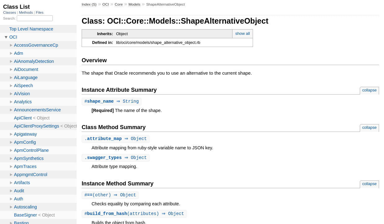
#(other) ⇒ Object (111, 196)
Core (119, 4)
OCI (105, 4)
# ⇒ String (112, 102)
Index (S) (89, 4)
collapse (369, 90)
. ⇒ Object (116, 139)
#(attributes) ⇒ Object (135, 215)
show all (242, 33)
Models (134, 4)
